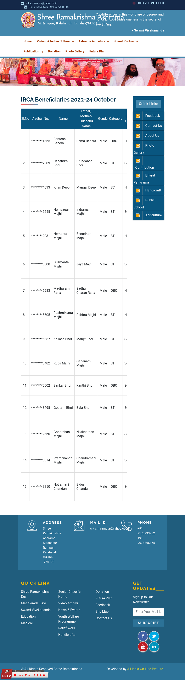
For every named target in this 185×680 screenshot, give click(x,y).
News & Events (69, 610)
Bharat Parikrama (144, 177)
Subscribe (148, 623)
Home (27, 41)
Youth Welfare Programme (68, 619)
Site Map (102, 611)
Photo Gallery (144, 148)
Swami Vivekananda (36, 610)
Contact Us (148, 125)
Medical (27, 623)
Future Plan (104, 598)
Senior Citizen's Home (69, 594)
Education (28, 616)
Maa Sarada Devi (33, 603)
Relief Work (66, 628)
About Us (146, 135)
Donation (102, 592)
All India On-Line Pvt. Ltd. (145, 669)
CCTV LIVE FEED (148, 3)
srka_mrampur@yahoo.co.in (41, 3)
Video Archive (68, 603)
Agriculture (148, 215)
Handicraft (147, 190)
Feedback (147, 115)
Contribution (144, 162)
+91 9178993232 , (39, 6)
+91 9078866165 (59, 6)
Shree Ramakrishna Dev (35, 594)
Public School (144, 202)
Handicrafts (66, 635)
